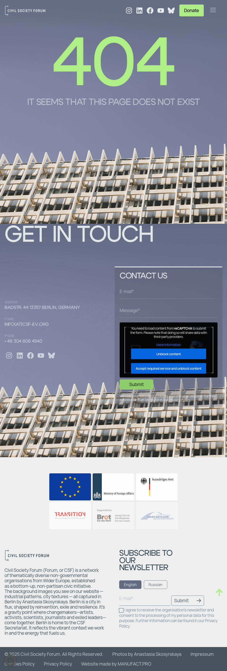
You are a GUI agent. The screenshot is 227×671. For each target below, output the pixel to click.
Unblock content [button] (168, 401)
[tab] (130, 584)
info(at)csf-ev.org (27, 324)
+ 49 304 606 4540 (23, 341)
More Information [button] (168, 392)
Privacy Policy (179, 447)
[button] (10, 660)
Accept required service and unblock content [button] (168, 416)
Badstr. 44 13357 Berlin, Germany (42, 307)
